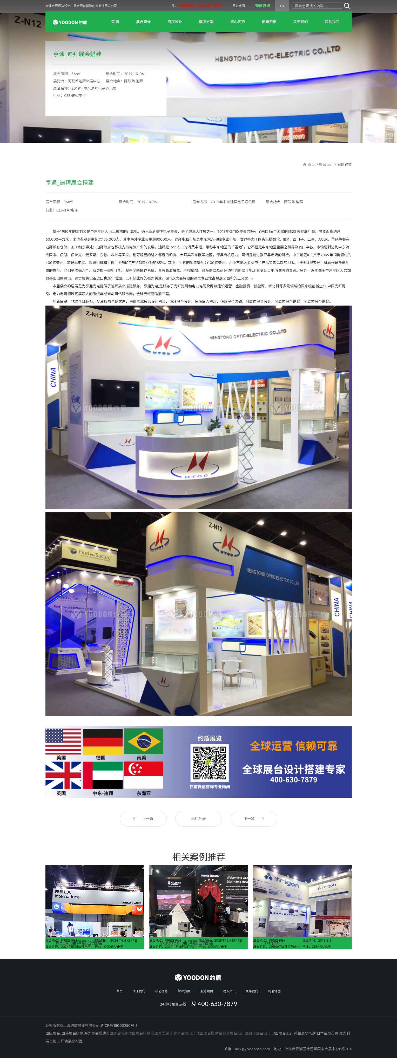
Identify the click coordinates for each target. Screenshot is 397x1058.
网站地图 (238, 5)
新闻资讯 (269, 22)
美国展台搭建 (117, 1033)
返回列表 (198, 819)
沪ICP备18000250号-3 (119, 1025)
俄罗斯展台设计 (231, 1033)
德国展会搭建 (139, 1033)
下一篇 (254, 819)
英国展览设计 (162, 1033)
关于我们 (300, 22)
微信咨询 (262, 6)
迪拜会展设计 (185, 1033)
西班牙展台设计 (258, 1033)
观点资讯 (229, 991)
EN (282, 5)
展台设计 (143, 22)
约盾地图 (274, 991)
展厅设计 (174, 22)
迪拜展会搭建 (122, 286)
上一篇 (143, 819)
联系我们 (332, 22)
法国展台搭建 (207, 1033)
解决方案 (206, 22)
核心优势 (237, 22)
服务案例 (206, 991)
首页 (311, 164)
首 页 (115, 22)
